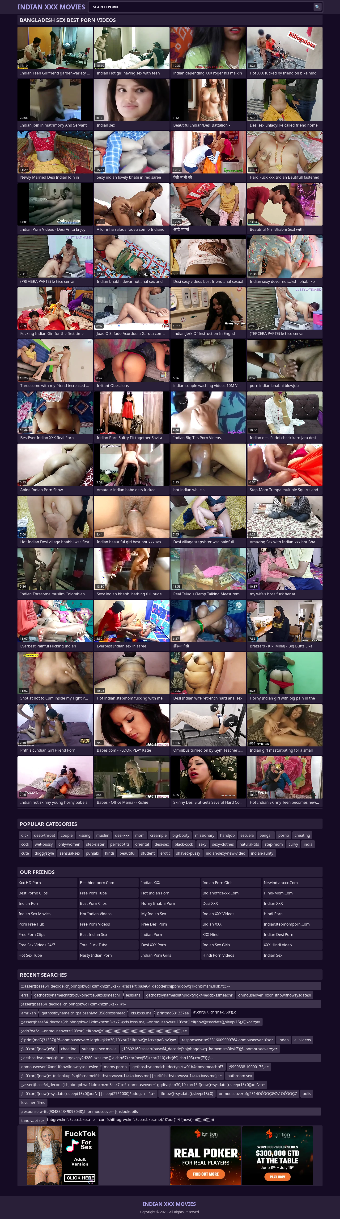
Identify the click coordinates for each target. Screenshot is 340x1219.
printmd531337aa (173, 1013)
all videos (302, 1039)
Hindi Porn (273, 913)
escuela (247, 835)
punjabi (92, 853)
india (308, 844)
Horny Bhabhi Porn (158, 903)
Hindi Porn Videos (218, 955)
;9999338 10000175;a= (249, 1066)
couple (66, 835)
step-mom (274, 844)
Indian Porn (29, 903)
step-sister (95, 844)
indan (284, 1039)
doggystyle (44, 853)
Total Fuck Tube (93, 944)
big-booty (180, 835)
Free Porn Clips (32, 934)
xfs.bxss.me (141, 1013)
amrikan (28, 1013)
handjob (227, 835)
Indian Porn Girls (156, 955)
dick (24, 835)
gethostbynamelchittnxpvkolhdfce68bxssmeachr (77, 995)
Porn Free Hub (31, 924)
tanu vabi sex (33, 1120)
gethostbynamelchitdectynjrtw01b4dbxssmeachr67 (177, 1066)
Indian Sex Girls (216, 944)
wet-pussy (44, 844)
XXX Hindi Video (278, 944)
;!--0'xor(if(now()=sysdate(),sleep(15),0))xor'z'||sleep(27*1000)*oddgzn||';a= (88, 1093)
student (148, 853)
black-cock (184, 844)
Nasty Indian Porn (96, 955)
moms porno (115, 1066)
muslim (103, 835)
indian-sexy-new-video (225, 853)
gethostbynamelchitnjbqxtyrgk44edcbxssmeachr (189, 995)
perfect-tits (120, 844)
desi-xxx (122, 835)
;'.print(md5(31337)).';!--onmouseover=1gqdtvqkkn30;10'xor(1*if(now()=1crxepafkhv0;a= (98, 1039)
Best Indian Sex (93, 934)
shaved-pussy (188, 853)
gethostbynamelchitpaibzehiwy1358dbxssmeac (83, 1013)
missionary (204, 835)
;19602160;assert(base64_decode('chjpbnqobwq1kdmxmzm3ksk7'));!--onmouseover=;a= (200, 1048)
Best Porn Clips (93, 903)
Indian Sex (273, 955)
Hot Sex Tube (30, 955)
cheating (302, 835)
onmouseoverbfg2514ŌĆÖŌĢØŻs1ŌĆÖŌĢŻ (258, 1093)
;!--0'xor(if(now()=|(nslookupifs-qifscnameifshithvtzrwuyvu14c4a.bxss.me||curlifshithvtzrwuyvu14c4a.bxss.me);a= (121, 1075)
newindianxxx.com (281, 882)
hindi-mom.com (278, 893)
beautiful (127, 853)
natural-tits (249, 844)
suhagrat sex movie (99, 1048)
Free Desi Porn (154, 924)
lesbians (133, 995)
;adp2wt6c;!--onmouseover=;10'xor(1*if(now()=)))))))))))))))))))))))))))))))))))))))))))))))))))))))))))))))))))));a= (104, 1031)
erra (25, 995)
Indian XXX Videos (218, 913)
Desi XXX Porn (153, 944)
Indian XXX (150, 882)
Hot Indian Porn (155, 893)
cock (25, 844)
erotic (165, 853)
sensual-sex (70, 853)
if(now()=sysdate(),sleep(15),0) (187, 1093)
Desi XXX (210, 903)
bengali (266, 835)
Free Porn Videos (95, 924)
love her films (33, 1102)
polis (307, 1093)
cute (25, 853)
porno (283, 835)
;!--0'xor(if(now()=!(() (38, 1048)
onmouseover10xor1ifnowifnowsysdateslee (59, 1066)
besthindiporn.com (97, 882)
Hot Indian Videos (96, 913)
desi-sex (162, 844)
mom (140, 835)
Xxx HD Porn (30, 882)
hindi (109, 853)
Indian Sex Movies (35, 913)
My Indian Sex (153, 913)
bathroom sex (239, 1075)
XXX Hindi (211, 934)
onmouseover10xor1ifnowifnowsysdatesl (274, 995)
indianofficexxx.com (221, 893)
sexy (203, 844)
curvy (293, 844)
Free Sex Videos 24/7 (37, 944)
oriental (142, 844)
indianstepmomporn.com (287, 924)
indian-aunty (262, 853)
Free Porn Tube (93, 893)
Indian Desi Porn (278, 934)
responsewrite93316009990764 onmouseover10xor (227, 1039)
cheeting (68, 1048)
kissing (84, 835)
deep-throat (44, 835)
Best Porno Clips (33, 893)
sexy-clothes (223, 844)
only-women (69, 844)
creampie (158, 835)
